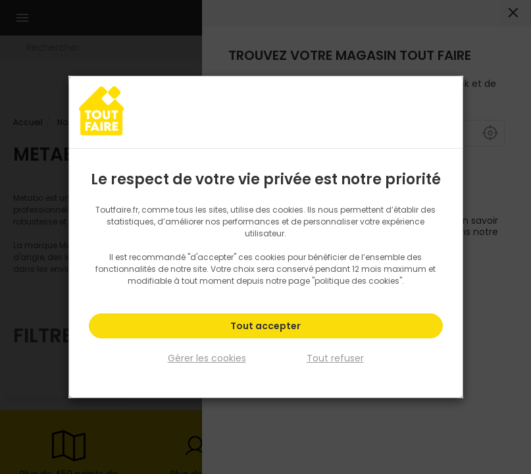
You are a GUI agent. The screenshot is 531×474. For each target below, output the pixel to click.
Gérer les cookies (207, 358)
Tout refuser (335, 358)
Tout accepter (265, 326)
